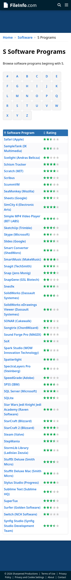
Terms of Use (48, 573)
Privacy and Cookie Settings (29, 577)
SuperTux (11, 501)
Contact (62, 577)
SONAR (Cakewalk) (17, 321)
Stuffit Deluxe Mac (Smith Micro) (22, 473)
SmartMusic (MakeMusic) (22, 259)
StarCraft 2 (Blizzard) (19, 428)
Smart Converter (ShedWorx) (16, 250)
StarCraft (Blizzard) (18, 421)
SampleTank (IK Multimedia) (15, 148)
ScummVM (12, 184)
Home (8, 37)
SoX (6, 341)
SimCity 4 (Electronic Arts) (19, 207)
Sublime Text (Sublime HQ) (20, 491)
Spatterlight (13, 359)
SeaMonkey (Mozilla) (19, 191)
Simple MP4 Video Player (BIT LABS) (22, 218)
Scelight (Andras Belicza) (22, 158)
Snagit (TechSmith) (17, 266)
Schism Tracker (15, 164)
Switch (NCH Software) (20, 514)
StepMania (12, 441)
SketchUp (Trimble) (18, 228)
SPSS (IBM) (12, 384)
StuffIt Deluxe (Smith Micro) (19, 461)
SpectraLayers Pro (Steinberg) (17, 368)
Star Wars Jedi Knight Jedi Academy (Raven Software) (22, 409)
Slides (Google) (15, 241)
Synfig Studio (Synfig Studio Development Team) (19, 526)
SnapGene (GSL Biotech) (21, 280)
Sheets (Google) (15, 198)
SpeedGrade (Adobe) (19, 378)
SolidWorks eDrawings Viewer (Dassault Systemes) (20, 309)
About (51, 577)
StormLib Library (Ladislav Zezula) (16, 450)
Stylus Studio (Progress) (21, 483)
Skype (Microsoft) (17, 234)
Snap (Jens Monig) (17, 273)
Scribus (9, 178)
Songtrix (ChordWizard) (21, 328)
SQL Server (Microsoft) (20, 391)
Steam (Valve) (14, 434)
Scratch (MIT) (13, 171)
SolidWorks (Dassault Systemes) (19, 295)
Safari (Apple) (14, 139)
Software (25, 37)
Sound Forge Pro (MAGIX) (22, 334)
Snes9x (9, 286)
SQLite (9, 398)
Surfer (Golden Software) (22, 507)
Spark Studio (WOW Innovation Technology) (21, 350)
